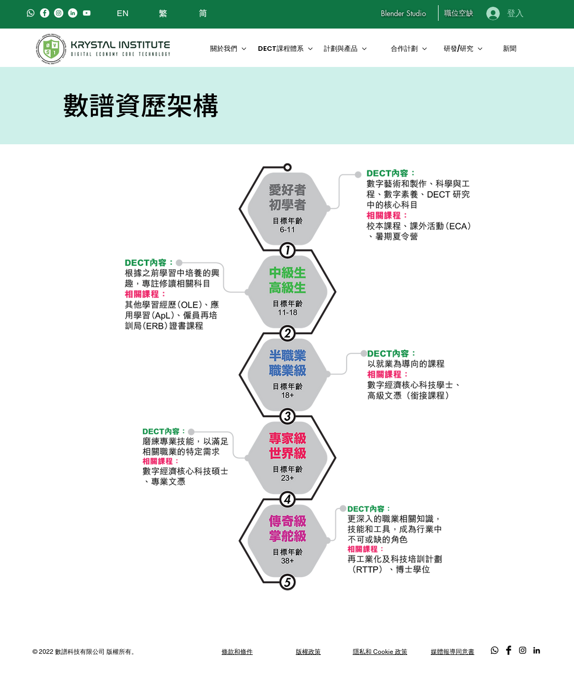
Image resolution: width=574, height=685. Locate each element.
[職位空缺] (458, 13)
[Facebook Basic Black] (508, 650)
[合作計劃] (412, 48)
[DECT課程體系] (286, 48)
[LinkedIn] (72, 13)
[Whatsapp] (30, 13)
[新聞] (511, 48)
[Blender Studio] (403, 13)
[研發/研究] (466, 48)
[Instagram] (58, 13)
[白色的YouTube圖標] (86, 13)
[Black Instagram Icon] (522, 650)
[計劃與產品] (349, 48)
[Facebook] (44, 13)
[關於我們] (227, 48)
